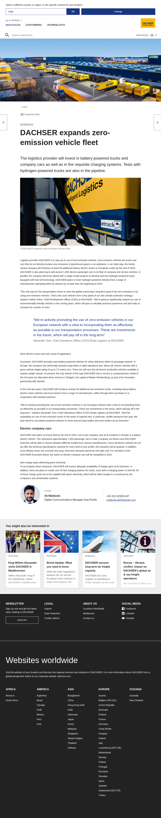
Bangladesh (74, 695)
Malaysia (72, 728)
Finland (102, 714)
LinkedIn (128, 613)
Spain (102, 781)
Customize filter (30, 115)
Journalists (57, 25)
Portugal (103, 766)
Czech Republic (107, 705)
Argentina (41, 695)
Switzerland (104, 790)
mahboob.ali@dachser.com (122, 500)
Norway (102, 757)
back (24, 107)
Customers (35, 25)
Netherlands (105, 752)
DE (118, 747)
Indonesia (73, 714)
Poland (102, 762)
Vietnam (72, 747)
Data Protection (52, 613)
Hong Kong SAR (76, 705)
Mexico (40, 714)
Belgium (103, 700)
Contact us (88, 618)
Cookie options (52, 618)
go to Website (14, 20)
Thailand (72, 743)
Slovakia (103, 776)
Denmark (103, 710)
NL (114, 700)
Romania (103, 771)
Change (118, 11)
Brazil (39, 700)
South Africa (12, 700)
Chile (39, 710)
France (102, 719)
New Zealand (136, 700)
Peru (39, 719)
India (70, 710)
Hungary (103, 733)
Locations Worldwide (93, 608)
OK (73, 11)
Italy (101, 743)
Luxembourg (105, 747)
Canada (41, 705)
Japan (71, 719)
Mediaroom (14, 25)
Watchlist (142, 35)
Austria (102, 695)
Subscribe (22, 620)
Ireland (102, 738)
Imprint (48, 608)
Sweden (103, 785)
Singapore (73, 733)
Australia (134, 695)
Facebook (129, 608)
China (71, 700)
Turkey (102, 795)
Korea (71, 724)
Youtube (128, 618)
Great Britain (105, 728)
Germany (103, 724)
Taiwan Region (75, 738)
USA (39, 724)
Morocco (10, 695)
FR (109, 700)
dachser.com (64, 676)
